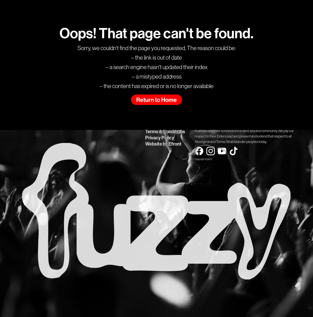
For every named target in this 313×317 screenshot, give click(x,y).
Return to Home (156, 100)
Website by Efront (163, 144)
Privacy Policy (159, 138)
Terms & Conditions (165, 131)
